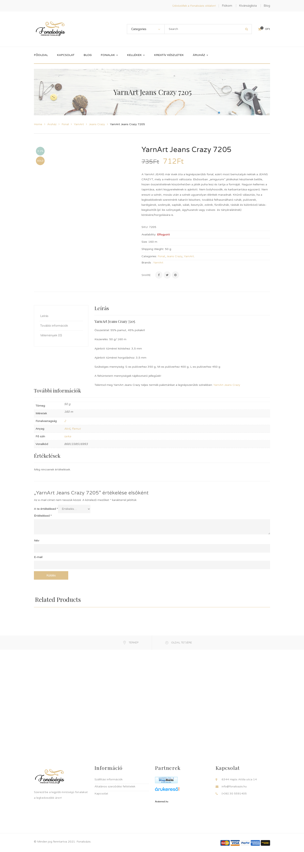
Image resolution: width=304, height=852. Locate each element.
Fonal (65, 124)
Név (36, 540)
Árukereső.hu (161, 801)
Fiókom (227, 5)
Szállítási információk (108, 779)
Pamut (76, 428)
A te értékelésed (46, 509)
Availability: (149, 234)
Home (38, 124)
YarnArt (79, 124)
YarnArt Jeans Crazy (226, 385)
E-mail (38, 557)
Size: (145, 241)
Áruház (52, 124)
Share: (146, 275)
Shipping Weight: (153, 249)
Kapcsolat (101, 793)
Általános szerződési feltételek (114, 786)
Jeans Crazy (97, 124)
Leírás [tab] (44, 316)
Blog (267, 5)
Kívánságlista (248, 5)
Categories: (149, 256)
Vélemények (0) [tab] (51, 335)
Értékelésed (43, 515)
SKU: (145, 227)
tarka (67, 436)
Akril (67, 428)
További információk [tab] (54, 325)
